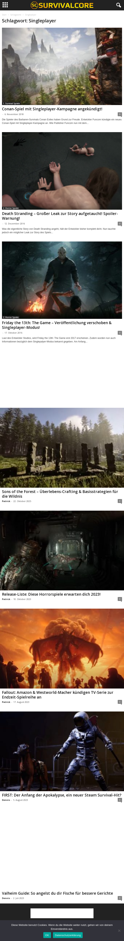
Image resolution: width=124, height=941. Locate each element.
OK (47, 935)
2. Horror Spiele (11, 208)
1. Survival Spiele (11, 103)
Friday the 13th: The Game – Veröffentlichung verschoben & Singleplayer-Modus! (57, 325)
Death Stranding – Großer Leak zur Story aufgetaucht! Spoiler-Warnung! (60, 216)
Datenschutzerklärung (68, 935)
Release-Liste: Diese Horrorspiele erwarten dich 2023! (51, 594)
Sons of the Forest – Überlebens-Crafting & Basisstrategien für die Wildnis (60, 494)
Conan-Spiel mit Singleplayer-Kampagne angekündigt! (52, 109)
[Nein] (119, 931)
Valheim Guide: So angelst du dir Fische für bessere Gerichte (57, 893)
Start (4, 14)
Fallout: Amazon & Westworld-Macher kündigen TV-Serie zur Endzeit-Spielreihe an (57, 695)
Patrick (6, 501)
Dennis (6, 799)
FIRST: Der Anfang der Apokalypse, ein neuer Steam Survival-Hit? (61, 795)
